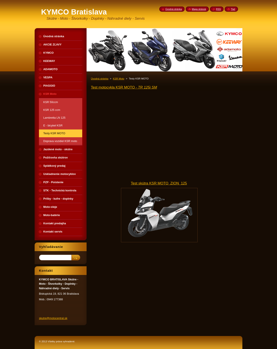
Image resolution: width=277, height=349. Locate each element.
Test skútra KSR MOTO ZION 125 (159, 183)
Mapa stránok (199, 9)
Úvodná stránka (99, 78)
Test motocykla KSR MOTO (124, 87)
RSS (218, 9)
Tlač (233, 9)
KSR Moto (118, 78)
